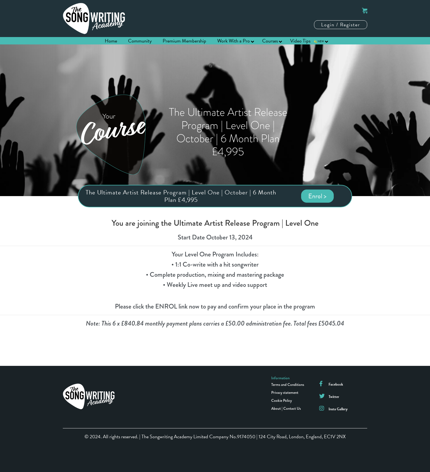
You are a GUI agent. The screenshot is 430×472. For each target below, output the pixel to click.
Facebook (336, 384)
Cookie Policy (281, 400)
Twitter (334, 397)
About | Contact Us (286, 408)
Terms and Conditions (287, 384)
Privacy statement (284, 392)
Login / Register (340, 24)
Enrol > (317, 196)
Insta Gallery (338, 409)
